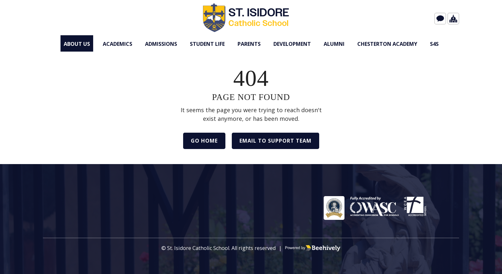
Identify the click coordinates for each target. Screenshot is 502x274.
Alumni (334, 43)
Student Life (207, 43)
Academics (117, 43)
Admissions (161, 43)
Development (292, 43)
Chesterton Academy (387, 43)
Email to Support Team (275, 140)
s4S (434, 43)
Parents (249, 43)
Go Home (204, 140)
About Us (77, 43)
